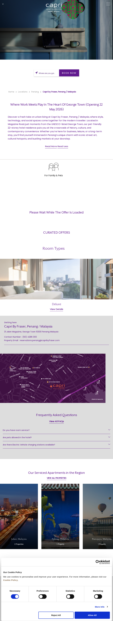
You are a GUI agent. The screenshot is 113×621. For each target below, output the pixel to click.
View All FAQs (56, 421)
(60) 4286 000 (29, 336)
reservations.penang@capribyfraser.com (40, 340)
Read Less (62, 146)
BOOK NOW (69, 73)
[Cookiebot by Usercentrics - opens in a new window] (97, 562)
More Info (99, 607)
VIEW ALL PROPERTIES (56, 478)
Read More (51, 146)
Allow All (92, 615)
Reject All (56, 615)
